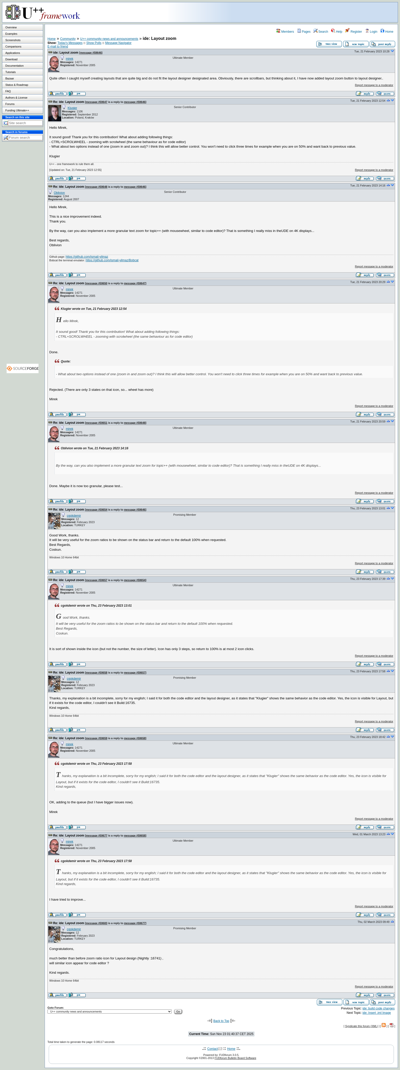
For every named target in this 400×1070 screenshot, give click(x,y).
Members (285, 31)
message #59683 (96, 923)
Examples (11, 33)
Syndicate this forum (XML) (361, 1026)
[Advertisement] (334, 12)
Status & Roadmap (16, 84)
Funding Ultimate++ (17, 110)
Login (371, 31)
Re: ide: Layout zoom (68, 102)
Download (11, 59)
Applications (12, 52)
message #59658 (96, 672)
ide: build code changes (378, 1008)
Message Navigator (118, 43)
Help (336, 31)
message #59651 (96, 422)
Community (68, 39)
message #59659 (96, 738)
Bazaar (9, 78)
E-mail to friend (57, 46)
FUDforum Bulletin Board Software (235, 1058)
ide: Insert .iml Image (376, 1013)
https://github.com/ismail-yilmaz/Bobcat (111, 260)
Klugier (72, 108)
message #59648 (96, 186)
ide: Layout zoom (65, 52)
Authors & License (16, 97)
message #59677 (96, 835)
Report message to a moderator (374, 85)
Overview (11, 27)
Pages (303, 31)
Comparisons (13, 46)
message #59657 (96, 580)
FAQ (8, 91)
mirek (69, 59)
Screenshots (12, 40)
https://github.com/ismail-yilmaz (87, 256)
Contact (212, 1049)
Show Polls (93, 43)
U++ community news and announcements (109, 39)
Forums (10, 103)
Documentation (14, 65)
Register (353, 31)
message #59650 (96, 283)
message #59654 (96, 509)
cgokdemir (74, 516)
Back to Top (221, 1021)
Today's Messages (69, 43)
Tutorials (10, 72)
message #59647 (96, 101)
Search (321, 31)
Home (386, 31)
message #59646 (91, 52)
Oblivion (59, 193)
